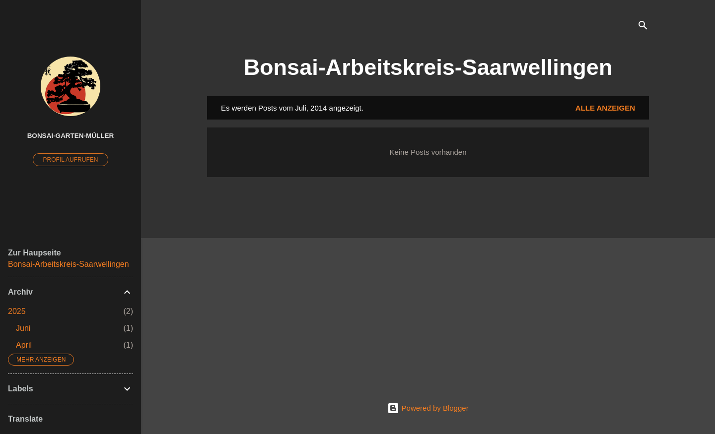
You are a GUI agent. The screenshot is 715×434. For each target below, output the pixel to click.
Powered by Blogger (427, 408)
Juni (23, 328)
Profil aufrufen (70, 159)
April (24, 345)
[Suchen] (643, 27)
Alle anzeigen (605, 108)
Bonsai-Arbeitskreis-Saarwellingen (428, 67)
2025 (17, 311)
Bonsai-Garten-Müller (70, 135)
